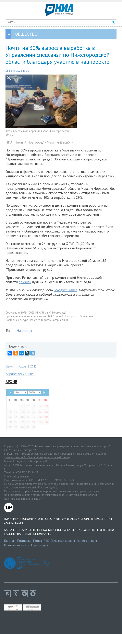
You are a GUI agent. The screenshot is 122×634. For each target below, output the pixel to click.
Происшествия (101, 519)
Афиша (9, 523)
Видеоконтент (87, 530)
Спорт (85, 519)
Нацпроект (25, 330)
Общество (45, 519)
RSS (46, 541)
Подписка (24, 541)
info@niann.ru (21, 476)
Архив (22, 366)
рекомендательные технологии (78, 495)
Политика (11, 519)
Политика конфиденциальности (23, 498)
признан (25, 282)
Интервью (107, 530)
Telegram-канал (65, 290)
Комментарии (13, 534)
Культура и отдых (66, 519)
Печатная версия (62, 541)
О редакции (39, 545)
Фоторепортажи (15, 530)
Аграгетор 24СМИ (20, 374)
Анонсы (69, 530)
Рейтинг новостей (38, 534)
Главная (10, 366)
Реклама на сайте (16, 545)
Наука (19, 523)
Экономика (28, 519)
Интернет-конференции (46, 530)
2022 (33, 366)
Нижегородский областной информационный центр (37, 457)
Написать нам (86, 541)
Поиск (37, 541)
